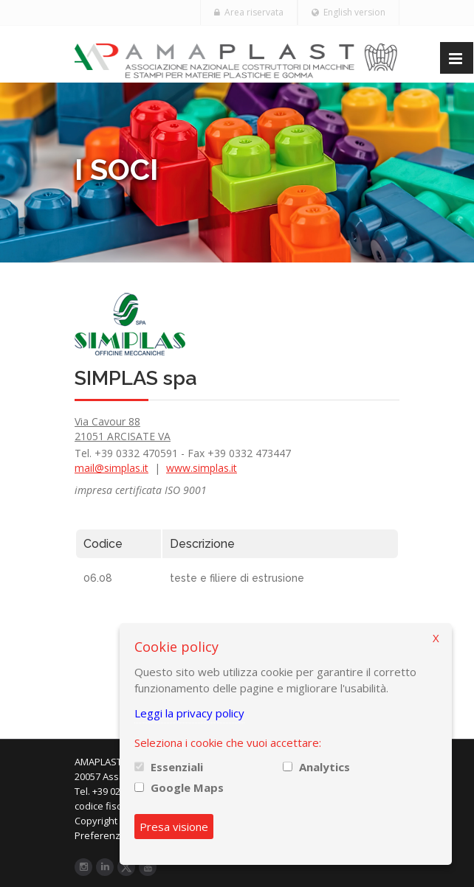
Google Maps (187, 787)
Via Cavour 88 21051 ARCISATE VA (123, 428)
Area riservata (249, 12)
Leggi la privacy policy (189, 713)
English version (348, 12)
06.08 (97, 578)
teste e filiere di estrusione (237, 578)
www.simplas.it (201, 468)
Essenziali (177, 766)
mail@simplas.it (111, 468)
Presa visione (174, 826)
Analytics (324, 766)
